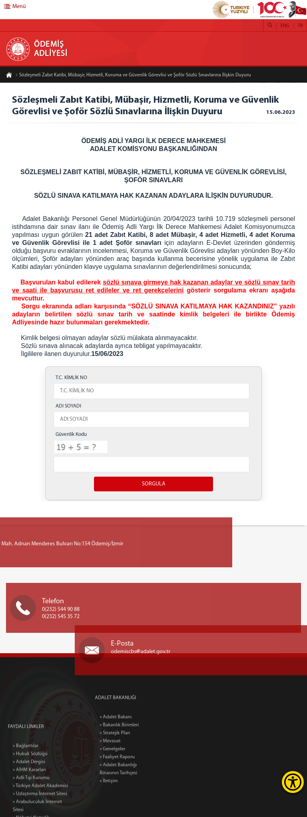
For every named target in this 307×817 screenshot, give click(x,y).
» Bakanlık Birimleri (134, 725)
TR (300, 26)
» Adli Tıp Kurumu (31, 809)
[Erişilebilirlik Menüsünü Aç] (293, 782)
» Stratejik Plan (130, 733)
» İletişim (124, 781)
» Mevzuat (125, 741)
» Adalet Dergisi (29, 793)
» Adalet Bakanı (131, 717)
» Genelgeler (128, 749)
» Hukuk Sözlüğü (30, 785)
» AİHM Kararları (29, 801)
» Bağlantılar (25, 777)
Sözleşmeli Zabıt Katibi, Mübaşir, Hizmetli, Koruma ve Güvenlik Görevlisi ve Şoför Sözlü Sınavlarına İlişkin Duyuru (133, 75)
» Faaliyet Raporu (132, 757)
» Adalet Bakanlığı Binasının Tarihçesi (134, 769)
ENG (285, 26)
